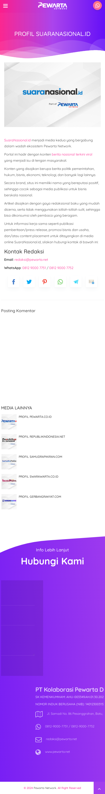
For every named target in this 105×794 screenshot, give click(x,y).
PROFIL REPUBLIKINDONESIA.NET (42, 437)
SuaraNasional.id (17, 140)
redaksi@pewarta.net (31, 259)
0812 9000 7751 (34, 268)
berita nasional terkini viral (72, 154)
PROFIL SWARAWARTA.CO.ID (38, 476)
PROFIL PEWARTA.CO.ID (35, 417)
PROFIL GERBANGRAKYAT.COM (40, 497)
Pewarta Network (45, 788)
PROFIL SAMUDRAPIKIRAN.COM (40, 457)
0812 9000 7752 (61, 268)
